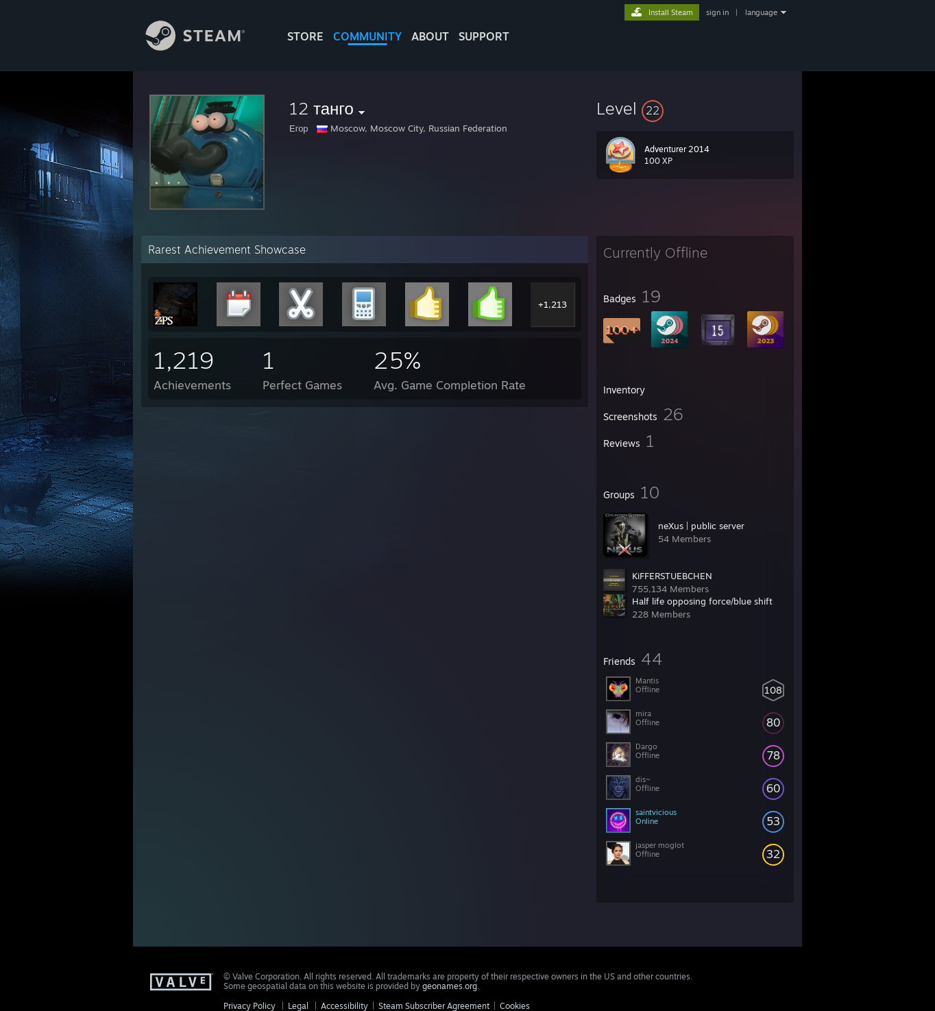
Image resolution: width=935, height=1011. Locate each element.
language (761, 12)
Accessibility (344, 1006)
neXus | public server (701, 525)
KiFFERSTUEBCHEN (672, 575)
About (430, 36)
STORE (305, 36)
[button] (695, 108)
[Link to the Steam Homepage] (205, 47)
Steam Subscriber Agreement (433, 1006)
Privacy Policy (249, 1006)
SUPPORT (484, 36)
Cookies (515, 1006)
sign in (717, 12)
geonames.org (449, 986)
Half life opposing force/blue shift (702, 601)
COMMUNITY (367, 36)
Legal (298, 1006)
